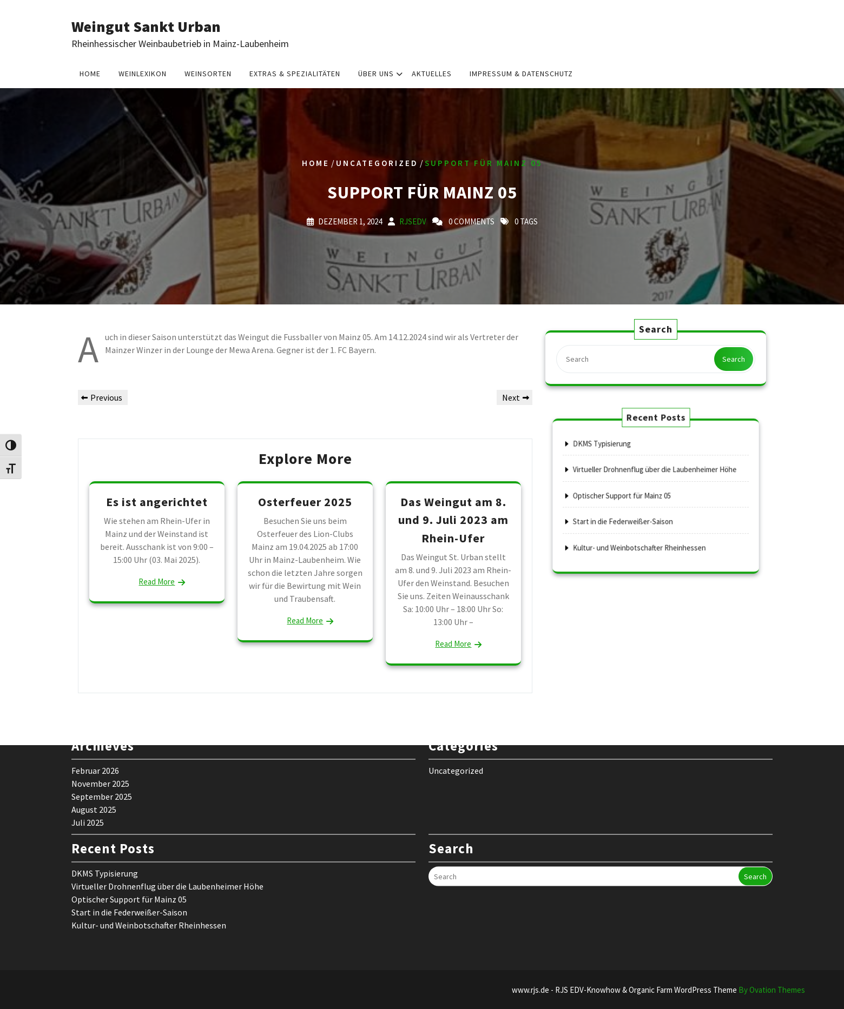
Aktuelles (432, 72)
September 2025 (101, 709)
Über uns (376, 72)
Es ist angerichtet (157, 501)
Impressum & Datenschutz (521, 72)
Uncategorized (377, 163)
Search (731, 358)
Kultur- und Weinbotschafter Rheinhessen (644, 531)
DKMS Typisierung (619, 460)
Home (90, 72)
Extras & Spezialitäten (294, 72)
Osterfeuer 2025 (305, 501)
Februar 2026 (95, 683)
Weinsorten (208, 72)
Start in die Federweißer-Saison (633, 513)
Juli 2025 (87, 735)
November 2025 (100, 696)
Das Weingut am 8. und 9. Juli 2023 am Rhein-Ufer (453, 520)
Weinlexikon (142, 72)
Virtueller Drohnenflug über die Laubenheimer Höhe (655, 478)
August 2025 (93, 722)
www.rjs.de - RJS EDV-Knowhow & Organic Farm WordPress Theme (658, 990)
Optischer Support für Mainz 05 (632, 495)
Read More (157, 581)
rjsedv (412, 221)
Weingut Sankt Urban (146, 26)
